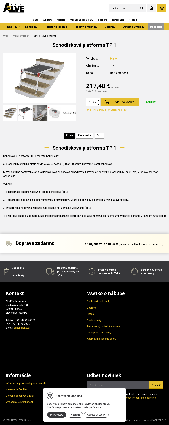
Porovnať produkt (96, 110)
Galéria (61, 20)
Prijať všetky (56, 414)
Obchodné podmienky (81, 20)
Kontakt (133, 20)
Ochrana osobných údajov (20, 395)
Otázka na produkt (117, 110)
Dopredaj (156, 26)
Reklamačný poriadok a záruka (103, 326)
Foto (99, 135)
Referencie (118, 20)
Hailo (113, 58)
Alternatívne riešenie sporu (101, 338)
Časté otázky (94, 320)
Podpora (102, 20)
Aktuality (47, 20)
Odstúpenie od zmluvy (99, 332)
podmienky (18, 275)
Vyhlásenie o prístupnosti (19, 401)
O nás (35, 20)
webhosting (134, 420)
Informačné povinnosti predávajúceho (26, 383)
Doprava (91, 307)
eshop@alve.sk (22, 327)
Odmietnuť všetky (96, 414)
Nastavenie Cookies (17, 389)
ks (94, 102)
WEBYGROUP (159, 420)
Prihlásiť (156, 385)
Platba (90, 313)
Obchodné (18, 267)
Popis (69, 135)
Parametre (85, 135)
